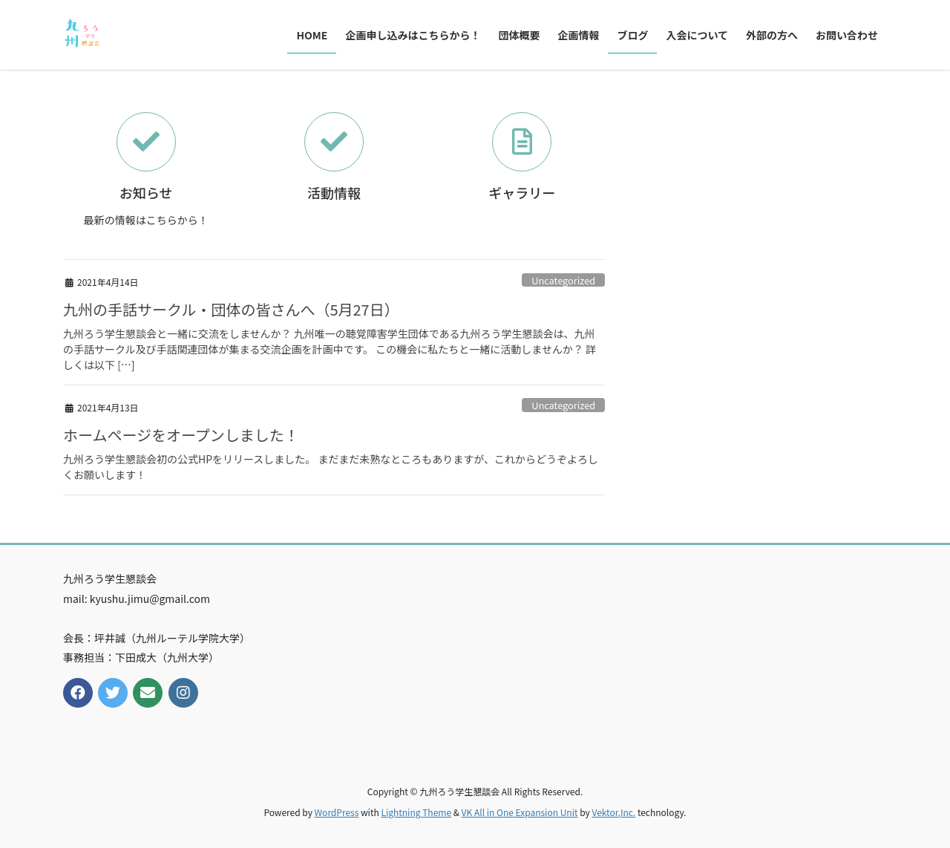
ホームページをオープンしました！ (181, 435)
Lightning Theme (416, 812)
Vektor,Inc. (613, 812)
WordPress (337, 812)
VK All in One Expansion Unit (520, 812)
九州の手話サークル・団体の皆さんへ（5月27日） (231, 309)
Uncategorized (563, 280)
